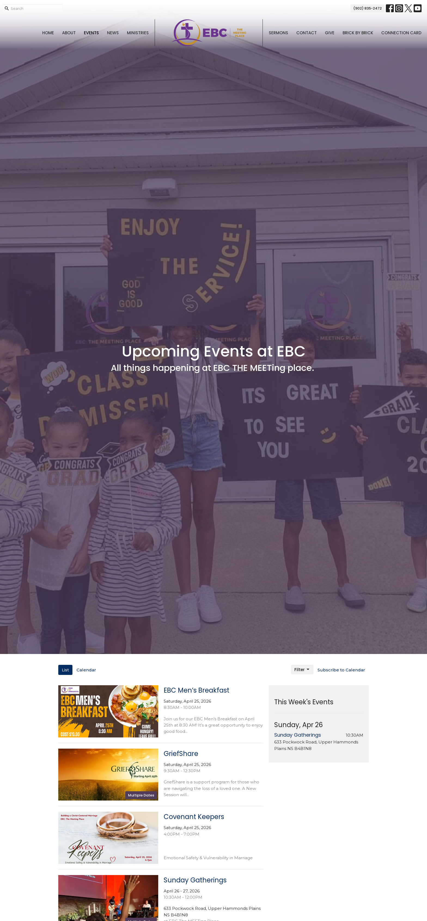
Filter (302, 669)
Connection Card (401, 33)
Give (329, 33)
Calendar (86, 669)
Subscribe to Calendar (341, 669)
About (69, 33)
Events (91, 33)
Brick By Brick (358, 33)
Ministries (138, 33)
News (113, 33)
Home (48, 33)
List (65, 669)
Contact (306, 33)
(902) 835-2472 (367, 8)
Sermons (278, 33)
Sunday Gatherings (297, 734)
